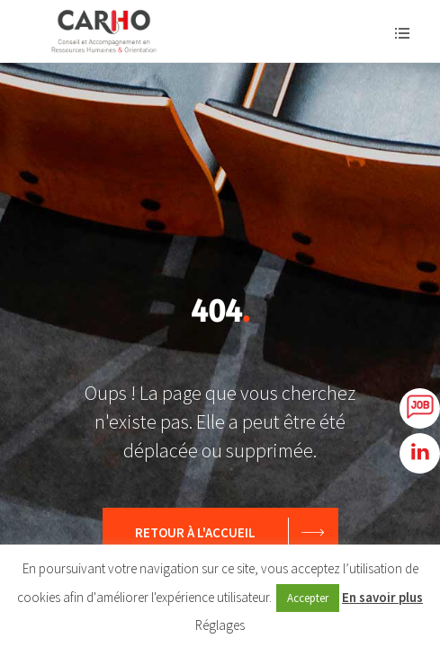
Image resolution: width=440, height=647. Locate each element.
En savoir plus (382, 597)
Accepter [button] (307, 598)
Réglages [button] (220, 625)
